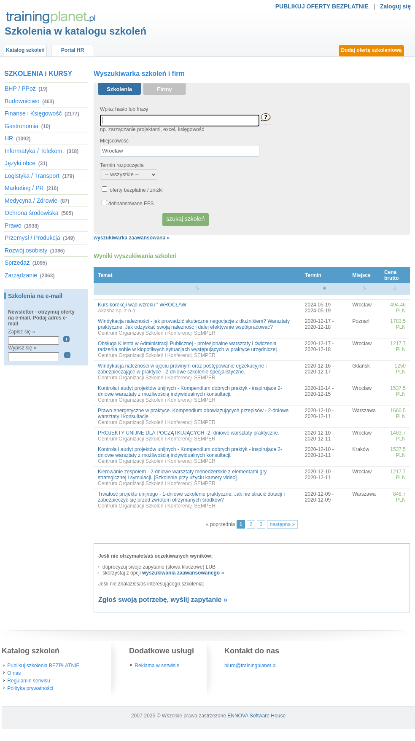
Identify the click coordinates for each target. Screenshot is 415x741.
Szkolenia (119, 89)
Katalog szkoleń (25, 50)
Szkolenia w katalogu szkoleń (75, 31)
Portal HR (72, 50)
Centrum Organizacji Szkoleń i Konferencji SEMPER (157, 333)
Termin (313, 275)
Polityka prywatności (30, 688)
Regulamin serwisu (28, 681)
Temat (105, 275)
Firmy (164, 89)
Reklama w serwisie (157, 666)
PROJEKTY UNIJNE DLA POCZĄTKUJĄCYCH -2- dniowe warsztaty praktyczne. (189, 433)
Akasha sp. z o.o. (117, 311)
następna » (282, 524)
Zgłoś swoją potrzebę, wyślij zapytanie (160, 599)
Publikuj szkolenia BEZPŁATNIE (43, 666)
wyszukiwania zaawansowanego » (183, 573)
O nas (14, 673)
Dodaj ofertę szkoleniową (371, 50)
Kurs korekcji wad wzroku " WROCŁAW (142, 305)
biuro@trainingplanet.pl (250, 666)
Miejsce (361, 275)
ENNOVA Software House (256, 716)
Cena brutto (391, 275)
